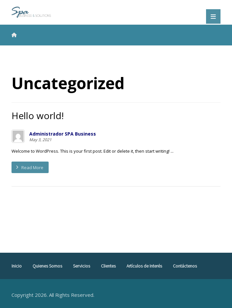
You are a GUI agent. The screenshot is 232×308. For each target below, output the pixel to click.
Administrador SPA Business (62, 134)
